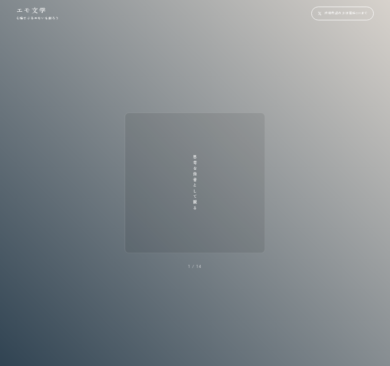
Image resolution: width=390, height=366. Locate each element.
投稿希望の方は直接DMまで (346, 13)
